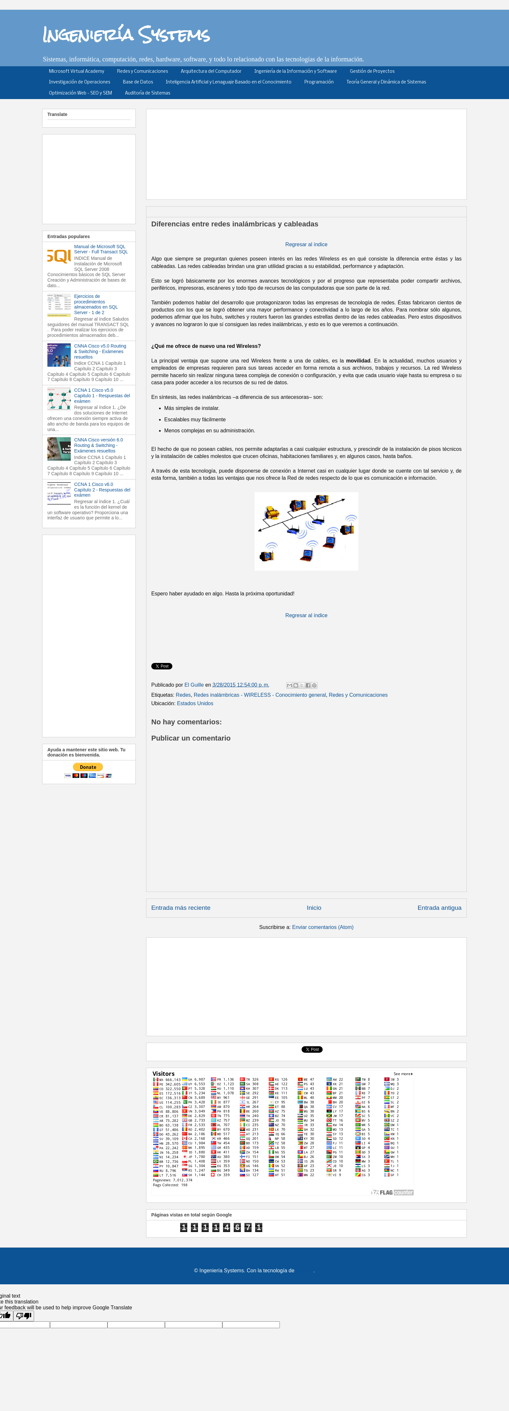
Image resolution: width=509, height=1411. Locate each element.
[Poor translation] (23, 1316)
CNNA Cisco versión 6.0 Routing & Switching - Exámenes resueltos (98, 445)
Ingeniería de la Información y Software (296, 71)
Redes (183, 695)
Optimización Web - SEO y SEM (80, 93)
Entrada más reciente (180, 907)
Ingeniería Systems (126, 34)
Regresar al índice (306, 244)
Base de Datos (138, 82)
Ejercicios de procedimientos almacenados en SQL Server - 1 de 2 (96, 304)
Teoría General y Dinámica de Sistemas (386, 82)
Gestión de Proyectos (372, 71)
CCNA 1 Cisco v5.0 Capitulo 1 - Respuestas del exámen (102, 396)
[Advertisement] (308, 152)
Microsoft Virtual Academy (76, 71)
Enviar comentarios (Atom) (323, 927)
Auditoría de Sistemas (147, 93)
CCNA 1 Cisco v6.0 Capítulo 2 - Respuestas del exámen (102, 490)
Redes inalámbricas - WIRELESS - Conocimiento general (260, 695)
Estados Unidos (195, 703)
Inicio (314, 907)
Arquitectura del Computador (211, 71)
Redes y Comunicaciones (142, 71)
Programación (319, 82)
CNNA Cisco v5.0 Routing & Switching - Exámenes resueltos (100, 351)
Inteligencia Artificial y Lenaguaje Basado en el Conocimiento (229, 82)
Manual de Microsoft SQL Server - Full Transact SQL (101, 249)
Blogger (304, 1270)
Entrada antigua (440, 907)
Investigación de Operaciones (79, 82)
